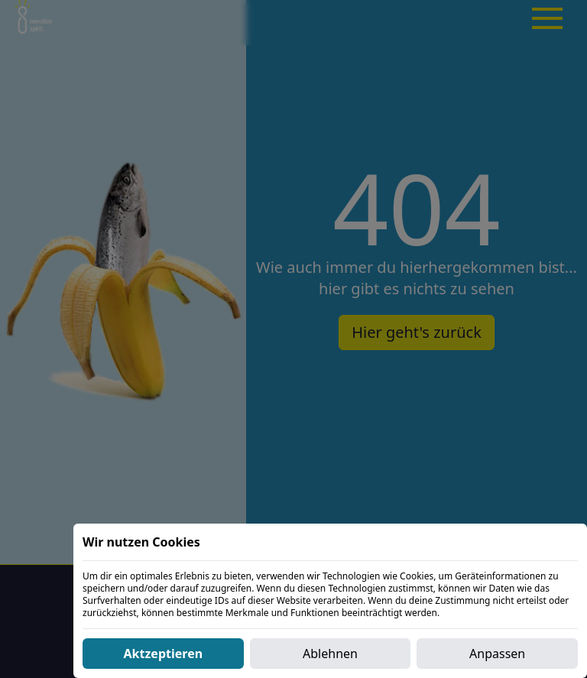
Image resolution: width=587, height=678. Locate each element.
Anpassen (497, 653)
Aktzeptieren (163, 653)
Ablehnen (330, 653)
